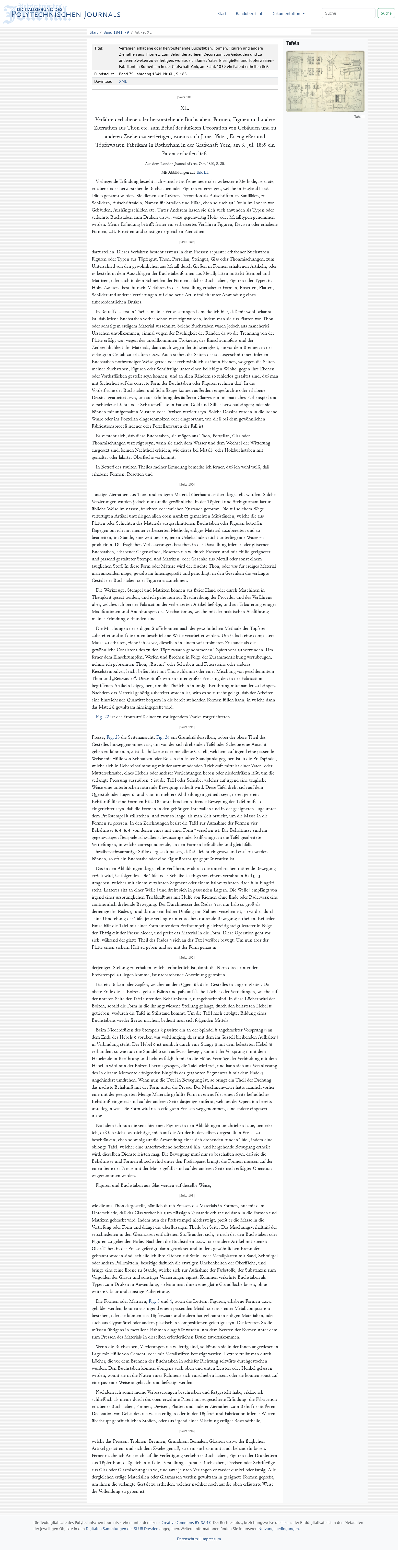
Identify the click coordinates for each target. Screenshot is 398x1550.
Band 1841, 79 (116, 32)
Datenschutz (187, 1538)
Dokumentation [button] (286, 13)
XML (123, 81)
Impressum (211, 1538)
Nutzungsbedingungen (279, 1528)
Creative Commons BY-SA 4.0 (186, 1522)
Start (222, 13)
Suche (386, 13)
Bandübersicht (249, 13)
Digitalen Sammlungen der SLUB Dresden (122, 1528)
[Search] (349, 13)
